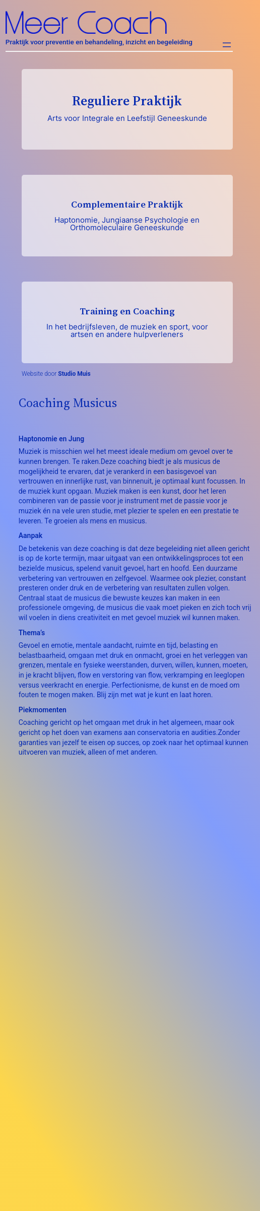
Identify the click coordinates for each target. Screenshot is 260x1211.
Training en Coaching (127, 322)
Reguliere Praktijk (127, 107)
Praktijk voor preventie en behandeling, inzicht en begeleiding (99, 42)
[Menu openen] (227, 45)
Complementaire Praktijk (127, 215)
